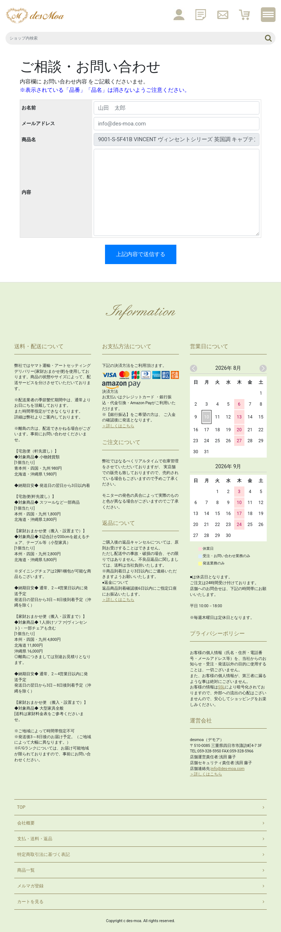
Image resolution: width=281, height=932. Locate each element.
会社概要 (26, 823)
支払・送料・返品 (34, 838)
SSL (221, 687)
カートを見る (30, 901)
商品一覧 (26, 870)
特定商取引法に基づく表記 (43, 854)
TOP (21, 807)
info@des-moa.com (228, 768)
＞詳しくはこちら (118, 426)
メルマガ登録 (30, 885)
